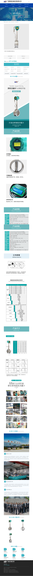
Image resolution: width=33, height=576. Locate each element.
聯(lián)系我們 (26, 6)
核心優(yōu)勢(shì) (13, 73)
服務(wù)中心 (6, 6)
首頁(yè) (7, 4)
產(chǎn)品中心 (20, 4)
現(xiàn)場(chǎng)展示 (20, 73)
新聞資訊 (20, 6)
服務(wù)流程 (26, 73)
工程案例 (13, 6)
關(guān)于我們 (13, 4)
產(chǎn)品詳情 (7, 73)
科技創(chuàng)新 (26, 4)
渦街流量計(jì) (12, 67)
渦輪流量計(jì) (18, 67)
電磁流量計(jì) (6, 67)
